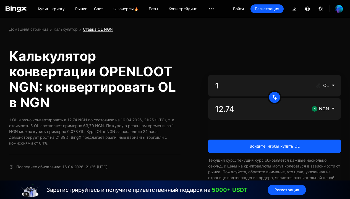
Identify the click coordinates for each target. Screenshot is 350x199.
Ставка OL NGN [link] (98, 29)
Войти (238, 8)
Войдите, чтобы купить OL (275, 146)
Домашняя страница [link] (28, 29)
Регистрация (267, 8)
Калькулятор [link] (66, 29)
